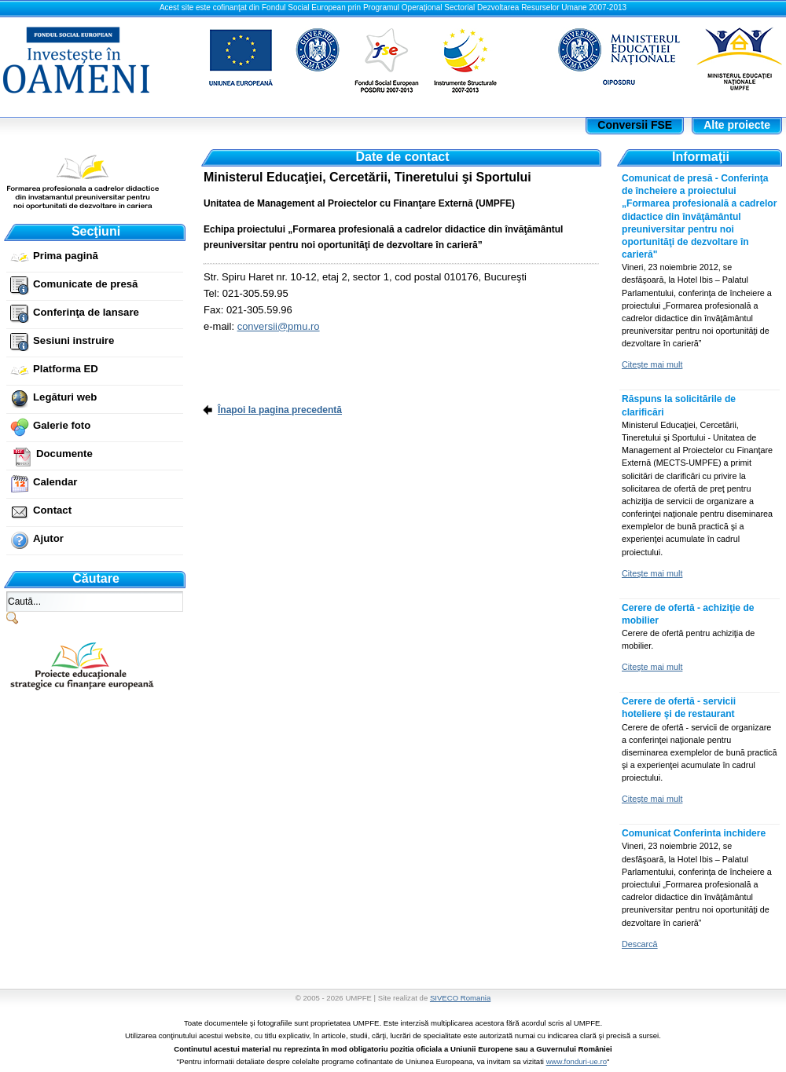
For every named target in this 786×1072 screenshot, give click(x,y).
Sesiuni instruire (73, 340)
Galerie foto (61, 425)
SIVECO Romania (460, 997)
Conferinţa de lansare (86, 312)
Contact (52, 510)
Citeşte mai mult (652, 364)
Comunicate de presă (85, 284)
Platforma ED (65, 369)
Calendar (55, 482)
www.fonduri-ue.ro (576, 1061)
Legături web (65, 397)
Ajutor (48, 538)
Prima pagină (65, 256)
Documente (64, 453)
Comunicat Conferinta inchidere (694, 833)
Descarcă (640, 944)
